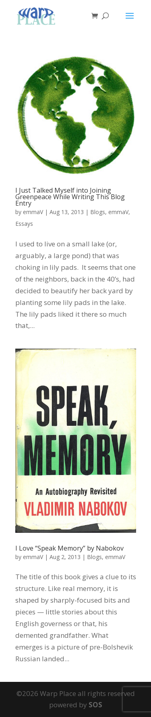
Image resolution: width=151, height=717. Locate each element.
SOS (95, 704)
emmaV (33, 212)
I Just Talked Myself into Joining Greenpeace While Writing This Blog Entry (70, 197)
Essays (24, 223)
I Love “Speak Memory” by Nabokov (69, 548)
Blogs (97, 212)
